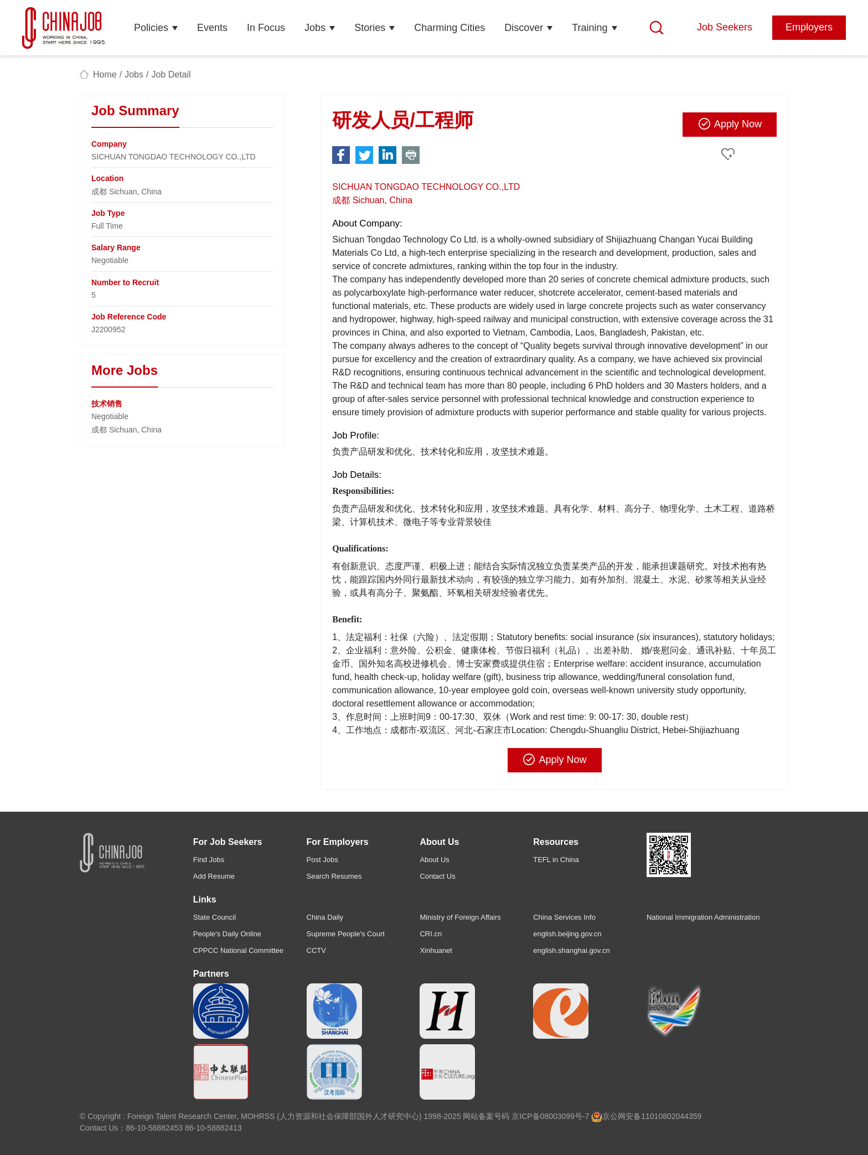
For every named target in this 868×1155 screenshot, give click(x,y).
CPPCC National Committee (238, 950)
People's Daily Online (227, 934)
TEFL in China (556, 859)
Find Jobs (208, 859)
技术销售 (106, 403)
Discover (523, 27)
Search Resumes (334, 876)
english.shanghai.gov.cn (571, 950)
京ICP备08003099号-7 (550, 1116)
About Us (434, 859)
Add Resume (214, 876)
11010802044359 (671, 1116)
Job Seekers (724, 27)
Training (589, 27)
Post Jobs (322, 859)
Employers (809, 27)
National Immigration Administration (703, 917)
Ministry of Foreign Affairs (460, 917)
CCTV (316, 950)
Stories (369, 27)
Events (212, 27)
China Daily (325, 917)
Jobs (315, 27)
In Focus (266, 27)
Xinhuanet (436, 950)
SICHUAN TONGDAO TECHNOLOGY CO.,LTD (426, 187)
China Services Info (564, 917)
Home (105, 74)
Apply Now (730, 124)
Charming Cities (449, 27)
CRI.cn (431, 934)
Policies (151, 27)
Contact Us (437, 876)
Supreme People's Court (346, 934)
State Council (214, 917)
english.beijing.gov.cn (567, 934)
